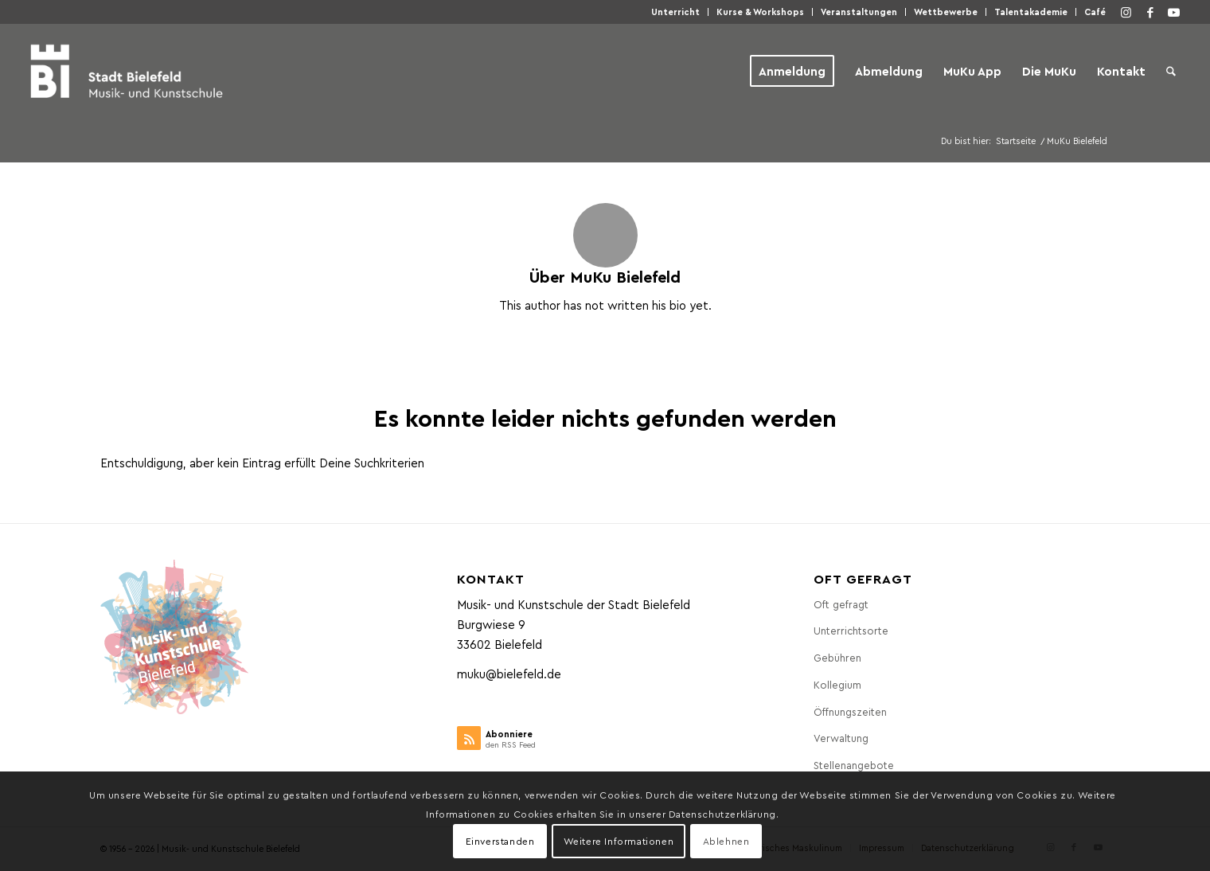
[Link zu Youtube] (1174, 12)
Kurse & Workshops (760, 11)
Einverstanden (500, 840)
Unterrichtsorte (851, 630)
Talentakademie (1031, 11)
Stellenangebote (854, 765)
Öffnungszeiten (850, 711)
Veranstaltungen (859, 11)
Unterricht (675, 11)
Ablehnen (726, 840)
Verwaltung (841, 738)
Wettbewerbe (946, 11)
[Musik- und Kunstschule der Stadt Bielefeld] (126, 71)
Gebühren (837, 657)
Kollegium (837, 684)
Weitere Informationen (619, 840)
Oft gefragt (841, 604)
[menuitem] (675, 12)
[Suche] (1171, 71)
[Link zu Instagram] (1126, 12)
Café (1095, 11)
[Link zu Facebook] (1150, 12)
